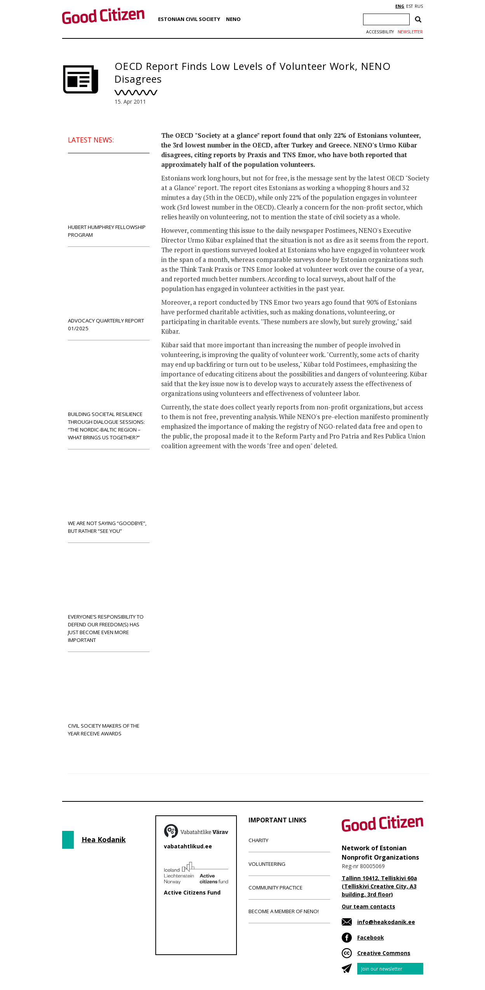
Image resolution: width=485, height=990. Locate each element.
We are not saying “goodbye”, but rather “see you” (108, 495)
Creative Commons (383, 953)
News (177, 490)
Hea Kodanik (104, 839)
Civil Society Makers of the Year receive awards (108, 698)
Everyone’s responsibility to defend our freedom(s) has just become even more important (108, 597)
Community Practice (275, 887)
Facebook (370, 937)
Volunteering (267, 863)
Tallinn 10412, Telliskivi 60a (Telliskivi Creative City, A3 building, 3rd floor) (379, 886)
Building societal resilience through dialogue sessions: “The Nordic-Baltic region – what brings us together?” (108, 394)
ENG (399, 6)
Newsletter (410, 32)
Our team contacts (368, 906)
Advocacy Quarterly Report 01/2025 (108, 293)
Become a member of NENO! (284, 911)
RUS (419, 6)
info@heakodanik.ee (386, 922)
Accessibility (380, 32)
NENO (233, 19)
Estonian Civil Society (189, 19)
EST (409, 6)
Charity (258, 840)
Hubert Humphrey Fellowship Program (108, 199)
